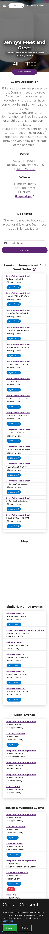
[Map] (24, 572)
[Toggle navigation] (4, 5)
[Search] (13, 5)
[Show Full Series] (34, 269)
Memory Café (13, 895)
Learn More (8, 921)
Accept (9, 928)
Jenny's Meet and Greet (18, 276)
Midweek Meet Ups (15, 613)
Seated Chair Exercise (17, 872)
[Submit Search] (21, 5)
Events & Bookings (36, 5)
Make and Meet (14, 642)
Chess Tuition (13, 786)
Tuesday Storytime (15, 733)
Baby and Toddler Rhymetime (21, 721)
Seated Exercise (14, 843)
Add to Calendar (25, 169)
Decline (24, 928)
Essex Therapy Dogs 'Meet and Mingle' (25, 630)
